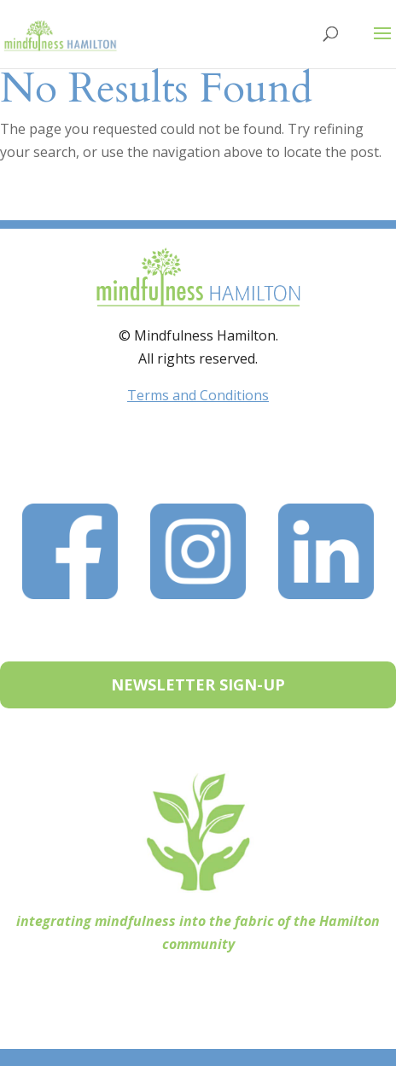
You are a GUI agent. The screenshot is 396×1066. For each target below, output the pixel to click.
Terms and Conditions (198, 395)
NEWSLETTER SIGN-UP (198, 684)
